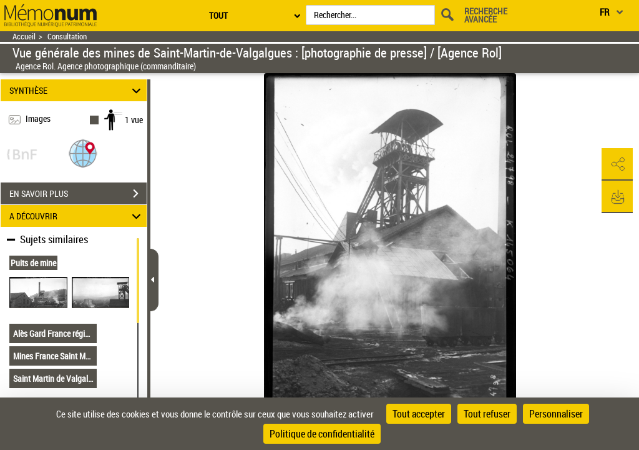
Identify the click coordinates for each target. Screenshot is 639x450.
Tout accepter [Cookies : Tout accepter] (419, 414)
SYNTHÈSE (77, 90)
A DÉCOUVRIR (77, 216)
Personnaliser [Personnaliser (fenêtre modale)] (556, 414)
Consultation (67, 36)
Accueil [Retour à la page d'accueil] (24, 36)
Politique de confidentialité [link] (322, 434)
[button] (83, 153)
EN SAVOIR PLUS (78, 193)
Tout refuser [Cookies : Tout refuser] (487, 414)
